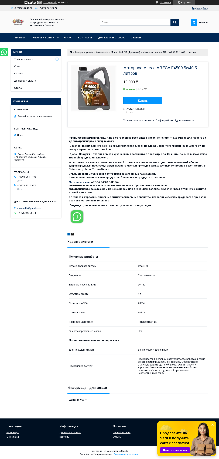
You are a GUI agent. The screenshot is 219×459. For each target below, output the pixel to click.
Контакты (85, 37)
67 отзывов (165, 2)
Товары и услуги (42, 37)
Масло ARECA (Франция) (125, 52)
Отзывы (18, 73)
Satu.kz (124, 451)
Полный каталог (122, 432)
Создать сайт (50, 2)
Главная (19, 37)
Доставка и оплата (111, 37)
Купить (143, 100)
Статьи (136, 37)
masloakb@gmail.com (29, 208)
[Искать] (174, 22)
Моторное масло (79, 182)
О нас (68, 37)
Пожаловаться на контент (126, 454)
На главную (12, 432)
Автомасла (102, 52)
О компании (12, 436)
